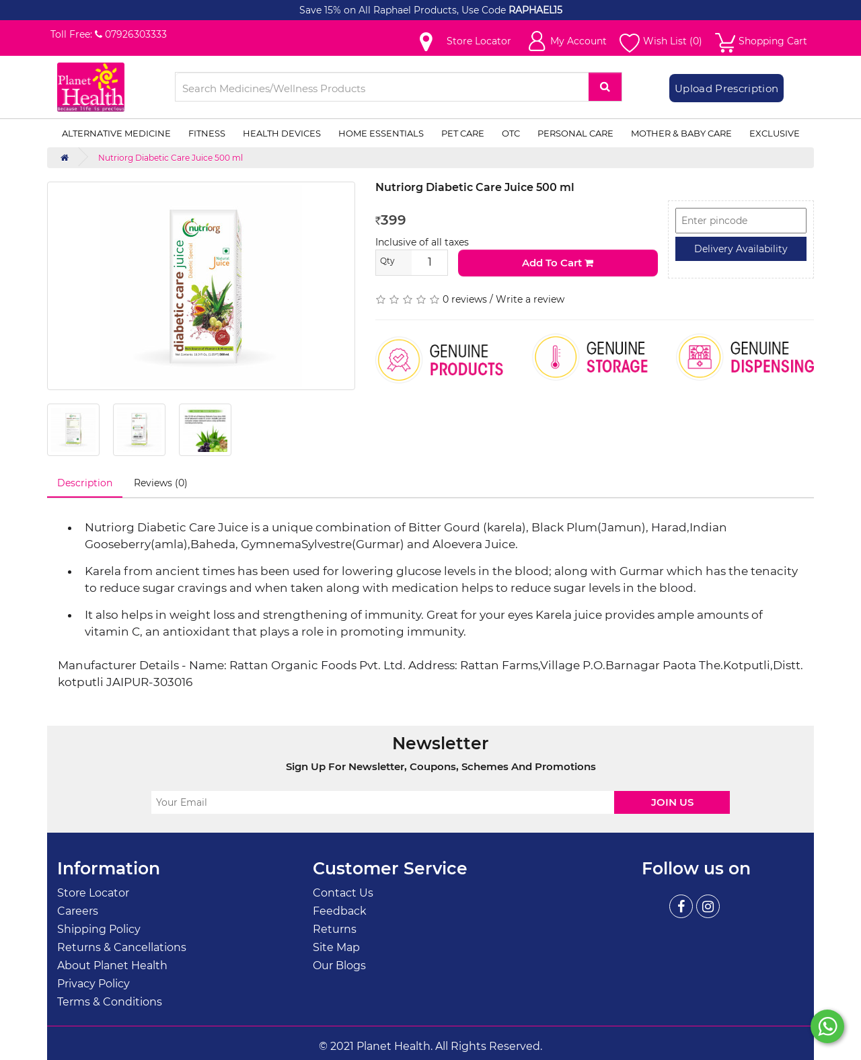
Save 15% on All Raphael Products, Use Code (404, 10)
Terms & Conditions (109, 1001)
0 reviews (465, 299)
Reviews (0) (161, 483)
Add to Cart (557, 262)
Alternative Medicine (116, 133)
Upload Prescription (726, 88)
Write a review (530, 299)
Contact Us (343, 892)
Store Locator (93, 892)
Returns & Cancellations (121, 947)
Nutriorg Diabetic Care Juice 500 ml (170, 158)
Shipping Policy (99, 929)
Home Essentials (381, 133)
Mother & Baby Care (681, 133)
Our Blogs (339, 965)
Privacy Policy (93, 983)
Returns (335, 929)
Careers (77, 911)
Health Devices (282, 133)
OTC (511, 133)
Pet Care (462, 133)
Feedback (340, 911)
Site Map (336, 947)
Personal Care (575, 133)
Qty (387, 261)
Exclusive (774, 133)
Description (84, 483)
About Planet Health (112, 965)
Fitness (206, 133)
